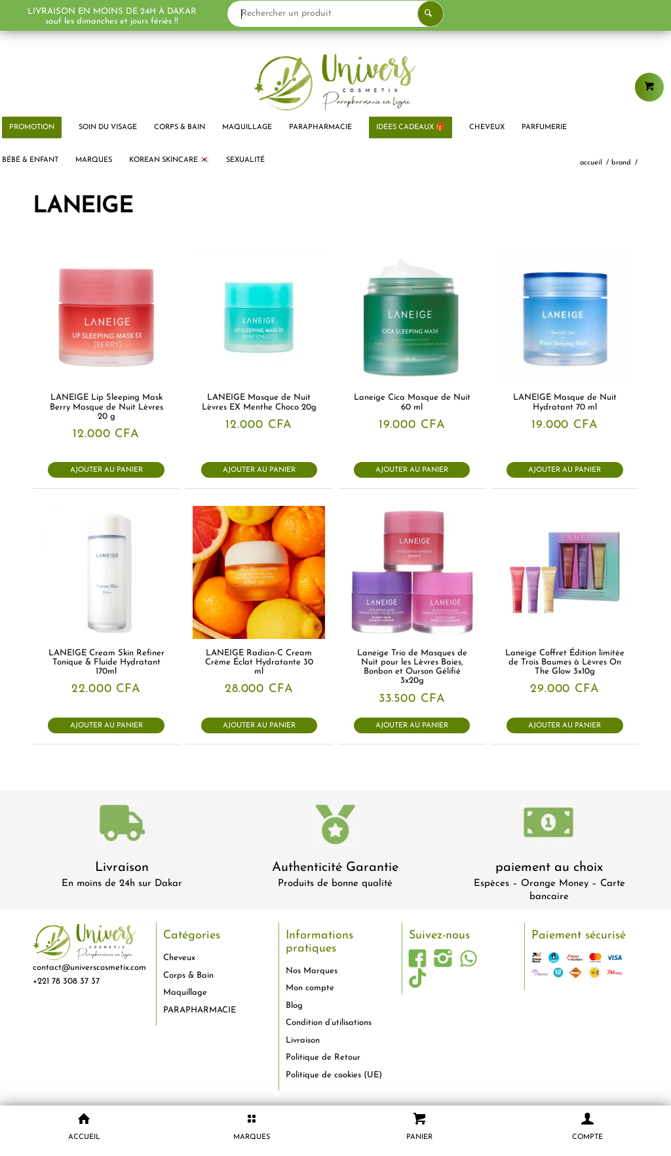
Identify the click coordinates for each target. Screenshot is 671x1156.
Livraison (122, 867)
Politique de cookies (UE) (334, 1075)
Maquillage (185, 992)
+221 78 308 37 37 (66, 981)
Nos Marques (311, 971)
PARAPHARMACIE (199, 1010)
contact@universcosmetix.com (89, 967)
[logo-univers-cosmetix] (335, 81)
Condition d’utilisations (329, 1022)
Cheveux (179, 958)
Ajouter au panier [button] (106, 470)
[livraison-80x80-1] (122, 825)
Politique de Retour (323, 1057)
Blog (294, 1005)
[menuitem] (107, 127)
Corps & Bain (188, 975)
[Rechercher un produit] (358, 14)
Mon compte (310, 988)
